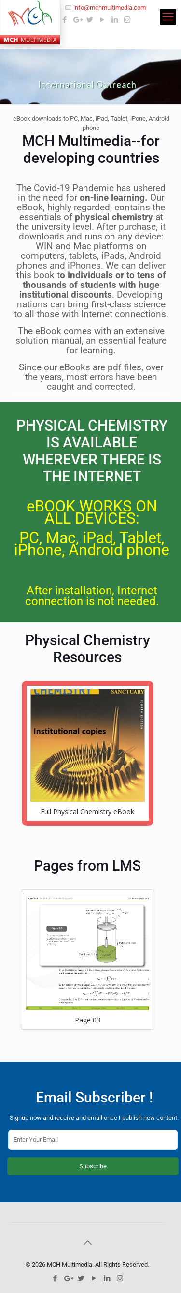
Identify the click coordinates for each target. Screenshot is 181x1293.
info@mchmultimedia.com (109, 7)
